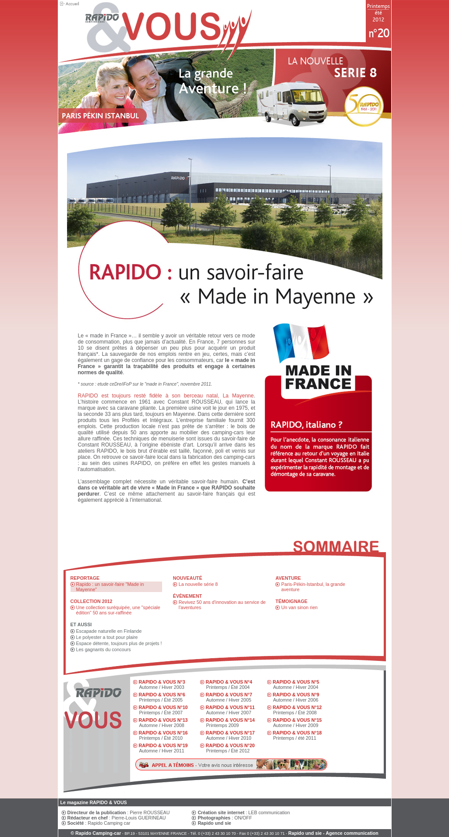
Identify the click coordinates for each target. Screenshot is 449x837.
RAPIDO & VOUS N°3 (162, 681)
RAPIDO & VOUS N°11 (230, 707)
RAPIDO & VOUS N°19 (163, 745)
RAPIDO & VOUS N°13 (163, 720)
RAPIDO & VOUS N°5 (296, 681)
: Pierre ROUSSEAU (118, 812)
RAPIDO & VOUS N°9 (296, 694)
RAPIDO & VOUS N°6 (162, 694)
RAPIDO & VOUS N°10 (163, 707)
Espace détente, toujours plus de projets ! (119, 643)
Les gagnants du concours (103, 649)
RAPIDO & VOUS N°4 (229, 681)
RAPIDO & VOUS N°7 (229, 694)
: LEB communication (244, 812)
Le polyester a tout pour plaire (107, 637)
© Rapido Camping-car (96, 833)
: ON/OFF (225, 817)
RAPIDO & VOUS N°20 (230, 745)
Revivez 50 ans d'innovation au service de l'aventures (222, 604)
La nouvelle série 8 (198, 584)
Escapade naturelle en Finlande (109, 631)
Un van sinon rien (299, 607)
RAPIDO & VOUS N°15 (297, 720)
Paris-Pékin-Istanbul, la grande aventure (313, 587)
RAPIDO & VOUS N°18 (297, 732)
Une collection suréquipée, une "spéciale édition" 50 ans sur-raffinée (118, 610)
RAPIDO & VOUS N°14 (230, 720)
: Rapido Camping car (99, 823)
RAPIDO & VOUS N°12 (297, 707)
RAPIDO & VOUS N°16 (163, 732)
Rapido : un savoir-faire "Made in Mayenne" (110, 587)
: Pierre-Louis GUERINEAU (116, 817)
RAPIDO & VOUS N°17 (230, 732)
